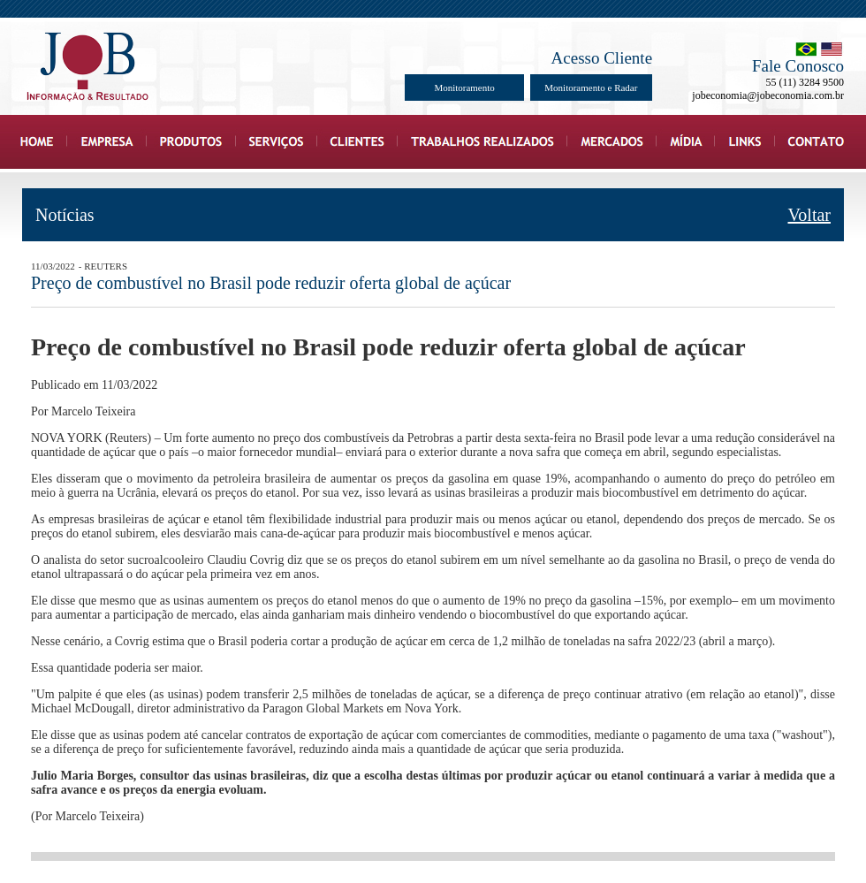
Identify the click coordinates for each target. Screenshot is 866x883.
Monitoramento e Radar (590, 87)
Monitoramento (464, 87)
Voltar (809, 215)
